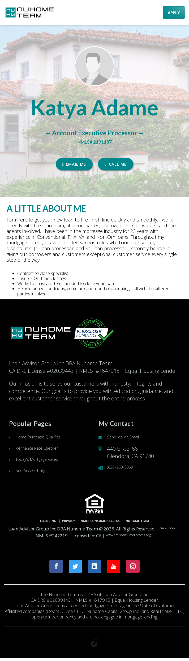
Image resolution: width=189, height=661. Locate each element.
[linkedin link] (95, 568)
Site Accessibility (34, 471)
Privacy (56, 521)
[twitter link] (73, 568)
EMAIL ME (74, 164)
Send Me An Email (128, 437)
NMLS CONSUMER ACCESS (102, 521)
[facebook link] (50, 568)
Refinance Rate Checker (44, 448)
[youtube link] (117, 568)
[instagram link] (139, 568)
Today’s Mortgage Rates (44, 459)
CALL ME (116, 164)
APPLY (174, 12)
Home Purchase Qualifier (46, 437)
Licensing (28, 521)
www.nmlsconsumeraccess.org (145, 536)
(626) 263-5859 (124, 467)
